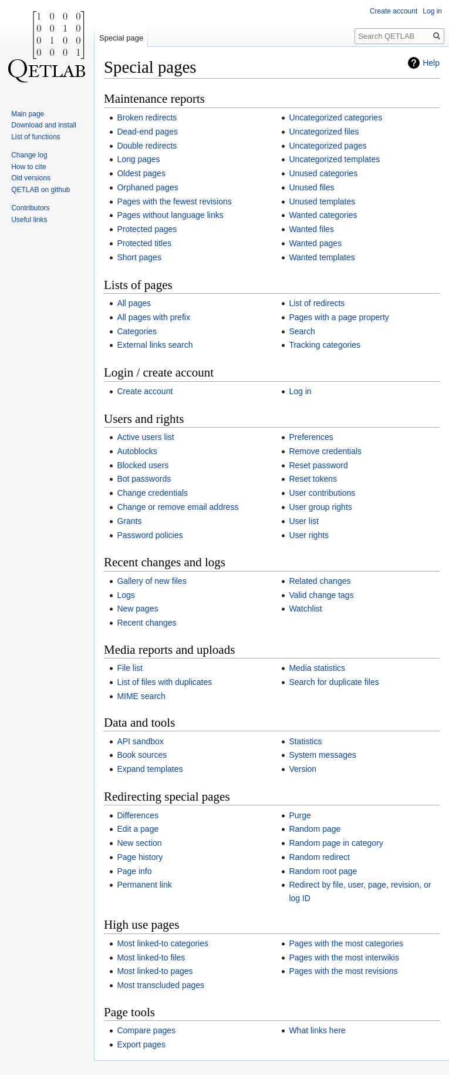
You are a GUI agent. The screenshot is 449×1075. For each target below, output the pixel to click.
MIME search (141, 696)
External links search (155, 345)
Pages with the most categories (346, 943)
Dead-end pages (147, 131)
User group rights (320, 507)
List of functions (35, 137)
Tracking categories (324, 345)
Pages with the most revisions (343, 971)
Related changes (319, 581)
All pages (134, 303)
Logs (125, 595)
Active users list (145, 437)
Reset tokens (313, 478)
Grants (129, 521)
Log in (300, 391)
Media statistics (317, 668)
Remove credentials (325, 451)
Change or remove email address (177, 507)
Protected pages (147, 229)
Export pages (141, 1044)
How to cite (28, 167)
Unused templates (322, 201)
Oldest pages (141, 173)
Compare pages (146, 1030)
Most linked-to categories (162, 943)
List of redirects (317, 303)
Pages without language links (170, 215)
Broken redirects (147, 117)
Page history (140, 857)
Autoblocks (137, 451)
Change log (29, 155)
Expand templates (150, 769)
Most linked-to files (151, 957)
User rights (309, 535)
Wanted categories (323, 215)
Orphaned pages (147, 187)
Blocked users (142, 465)
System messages (322, 755)
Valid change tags (321, 595)
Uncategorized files (324, 131)
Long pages (138, 159)
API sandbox (140, 741)
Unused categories (323, 173)
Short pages (139, 257)
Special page (121, 37)
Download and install (43, 125)
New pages (137, 608)
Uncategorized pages (327, 145)
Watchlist (305, 608)
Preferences (311, 437)
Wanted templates (322, 257)
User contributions (322, 493)
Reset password (318, 465)
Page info (134, 871)
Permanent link (144, 884)
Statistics (305, 741)
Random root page (323, 871)
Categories (137, 331)
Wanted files (311, 229)
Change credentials (152, 493)
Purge (299, 815)
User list (304, 521)
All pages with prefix (153, 317)
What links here (317, 1030)
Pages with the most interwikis (344, 957)
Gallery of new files (151, 581)
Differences (137, 815)
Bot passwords (144, 478)
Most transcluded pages (160, 985)
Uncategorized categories (335, 117)
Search (302, 331)
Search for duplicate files (334, 682)
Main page (27, 114)
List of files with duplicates (164, 682)
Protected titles (144, 243)
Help (431, 63)
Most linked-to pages (155, 971)
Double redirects (147, 145)
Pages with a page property (339, 317)
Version (302, 769)
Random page (314, 829)
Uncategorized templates (334, 159)
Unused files (311, 187)
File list (130, 668)
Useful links (29, 220)
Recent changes (146, 622)
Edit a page (137, 829)
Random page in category (336, 843)
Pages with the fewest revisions (174, 201)
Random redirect (319, 857)
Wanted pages (315, 243)
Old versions (30, 178)
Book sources (142, 755)
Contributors (30, 208)
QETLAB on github (40, 190)
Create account (145, 391)
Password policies (150, 535)
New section (139, 843)
